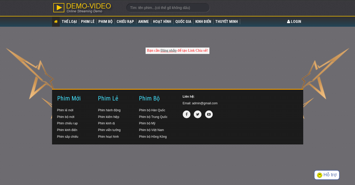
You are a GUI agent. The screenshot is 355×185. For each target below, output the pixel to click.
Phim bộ (105, 21)
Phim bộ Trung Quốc (153, 117)
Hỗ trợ (327, 175)
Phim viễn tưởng (109, 130)
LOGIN (294, 21)
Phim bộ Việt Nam (151, 130)
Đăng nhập (168, 50)
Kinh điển (203, 21)
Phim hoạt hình (108, 136)
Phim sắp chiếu (67, 136)
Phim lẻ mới (65, 110)
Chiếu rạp (125, 21)
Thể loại (69, 21)
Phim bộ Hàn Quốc (152, 110)
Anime (143, 21)
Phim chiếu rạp (67, 123)
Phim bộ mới (65, 117)
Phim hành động (109, 110)
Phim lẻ (87, 21)
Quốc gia (183, 21)
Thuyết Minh (226, 21)
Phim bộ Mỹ (147, 123)
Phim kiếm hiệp (108, 117)
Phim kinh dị (106, 123)
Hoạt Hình (162, 21)
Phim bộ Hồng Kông (153, 136)
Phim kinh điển (67, 130)
